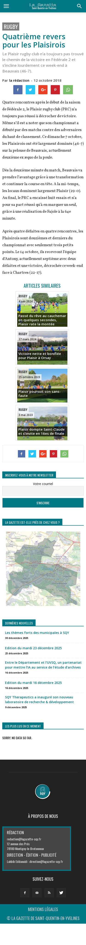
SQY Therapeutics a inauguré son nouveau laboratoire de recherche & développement (39, 699)
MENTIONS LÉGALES (43, 909)
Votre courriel (43, 484)
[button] (79, 6)
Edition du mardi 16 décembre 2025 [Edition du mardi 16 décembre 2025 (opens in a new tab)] (33, 682)
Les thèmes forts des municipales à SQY (37, 632)
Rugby (11, 26)
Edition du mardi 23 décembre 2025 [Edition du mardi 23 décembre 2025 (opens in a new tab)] (33, 648)
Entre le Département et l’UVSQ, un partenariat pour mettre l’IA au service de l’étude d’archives (43, 664)
